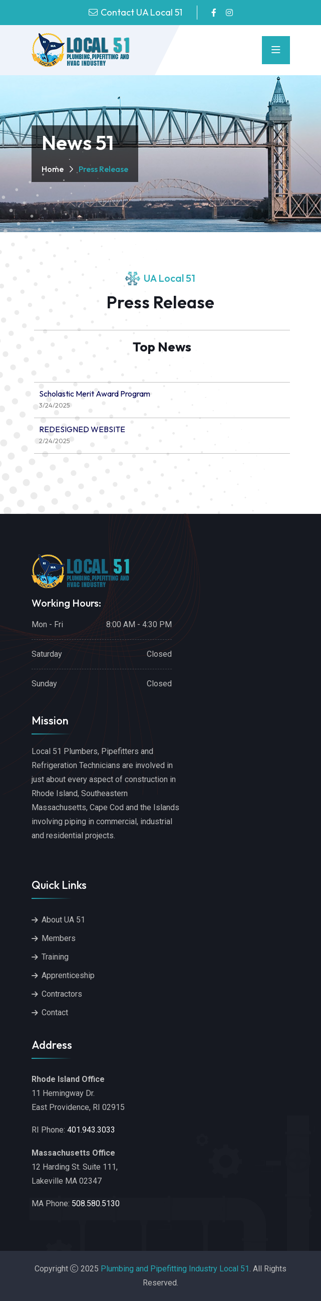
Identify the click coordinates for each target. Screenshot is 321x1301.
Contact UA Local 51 (141, 12)
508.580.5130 (96, 1203)
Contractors (62, 994)
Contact (55, 1012)
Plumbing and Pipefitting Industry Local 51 (175, 1268)
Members (59, 938)
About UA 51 (63, 919)
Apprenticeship (68, 975)
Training (55, 957)
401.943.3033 (91, 1130)
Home (53, 169)
